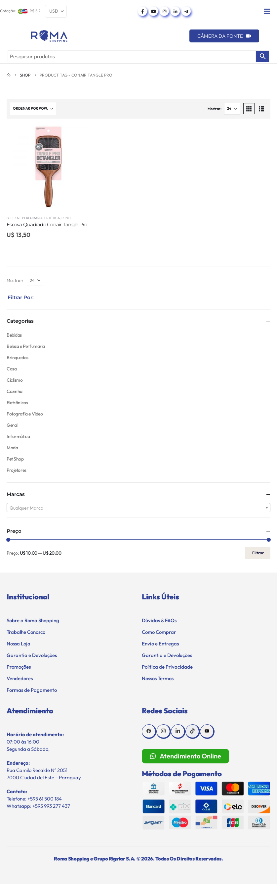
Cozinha (14, 391)
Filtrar (258, 552)
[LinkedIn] (175, 11)
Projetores (16, 470)
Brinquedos (17, 357)
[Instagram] (164, 11)
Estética (52, 218)
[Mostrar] (232, 109)
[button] (249, 108)
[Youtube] (153, 11)
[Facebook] (142, 11)
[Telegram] (186, 11)
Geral (12, 425)
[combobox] (138, 507)
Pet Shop (15, 459)
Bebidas (14, 335)
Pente (66, 218)
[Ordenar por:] (33, 108)
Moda (12, 448)
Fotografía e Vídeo (25, 414)
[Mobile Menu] (267, 11)
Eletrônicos (17, 403)
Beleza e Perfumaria (25, 218)
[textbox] (138, 508)
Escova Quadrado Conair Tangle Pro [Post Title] (47, 224)
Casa (12, 369)
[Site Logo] (49, 36)
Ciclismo (15, 380)
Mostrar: (214, 108)
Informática (18, 436)
